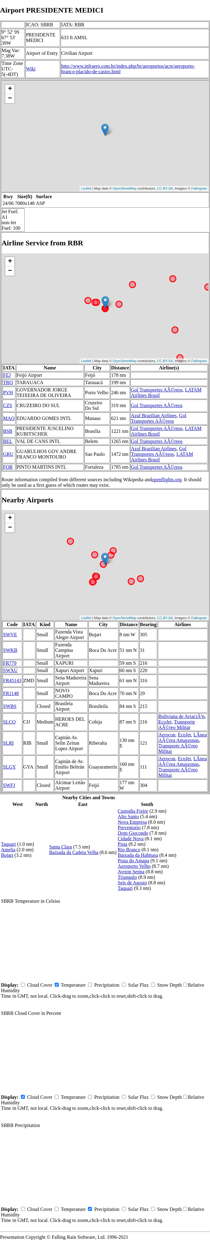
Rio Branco (129, 849)
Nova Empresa (132, 822)
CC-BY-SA (165, 188)
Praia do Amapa (133, 860)
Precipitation (106, 985)
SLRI (8, 743)
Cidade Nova (131, 838)
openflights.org (166, 479)
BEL (7, 441)
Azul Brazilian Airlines (153, 415)
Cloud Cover (39, 985)
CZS (7, 405)
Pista (122, 844)
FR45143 (12, 680)
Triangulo (127, 877)
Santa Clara (60, 846)
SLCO (9, 721)
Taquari (8, 844)
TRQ (8, 382)
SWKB (10, 650)
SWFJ (9, 785)
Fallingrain (199, 188)
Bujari (7, 855)
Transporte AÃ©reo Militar (176, 724)
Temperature (73, 985)
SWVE (10, 634)
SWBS (10, 706)
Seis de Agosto (132, 882)
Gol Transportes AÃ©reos (157, 389)
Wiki (30, 68)
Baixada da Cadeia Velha (73, 852)
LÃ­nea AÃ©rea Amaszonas (182, 737)
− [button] (10, 98)
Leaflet (86, 188)
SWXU (10, 670)
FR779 (10, 663)
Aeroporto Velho (134, 866)
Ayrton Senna (131, 871)
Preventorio (129, 827)
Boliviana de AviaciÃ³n (181, 716)
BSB (7, 431)
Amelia (8, 849)
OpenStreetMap (125, 188)
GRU (8, 454)
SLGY (9, 766)
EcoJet (165, 721)
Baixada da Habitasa (138, 855)
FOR (8, 467)
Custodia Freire (133, 811)
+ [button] (10, 89)
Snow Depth (169, 985)
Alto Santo (128, 816)
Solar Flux (138, 985)
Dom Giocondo (133, 833)
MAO (8, 418)
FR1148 (11, 693)
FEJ (7, 375)
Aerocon (166, 734)
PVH (8, 392)
